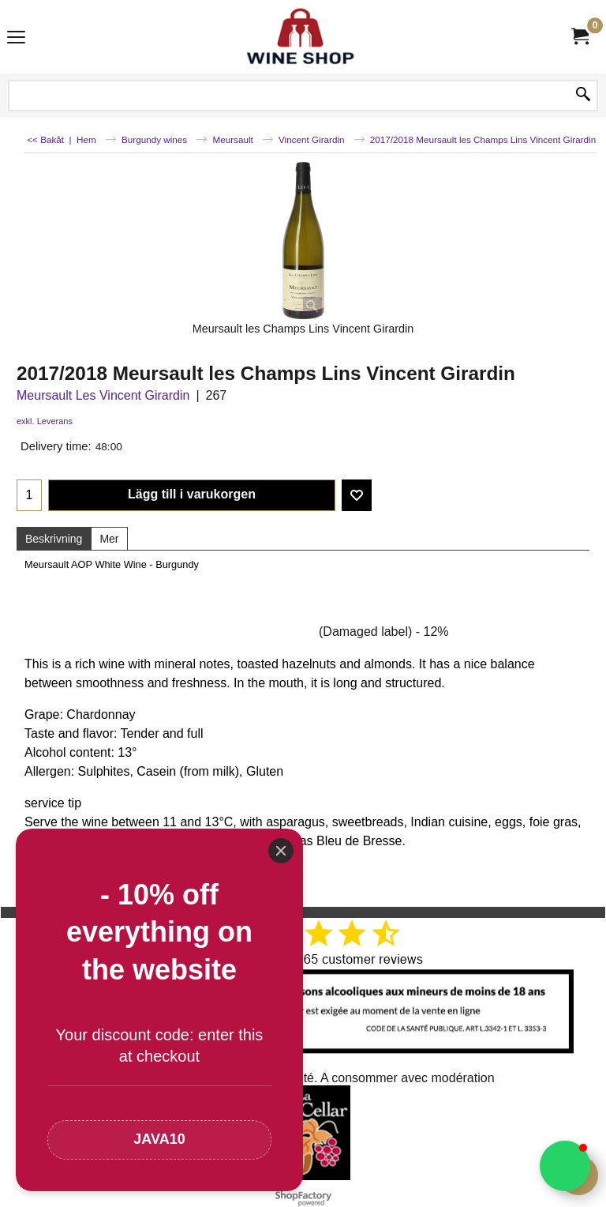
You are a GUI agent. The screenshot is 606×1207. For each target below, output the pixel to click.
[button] (565, 1166)
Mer (108, 538)
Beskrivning (53, 538)
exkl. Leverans (45, 421)
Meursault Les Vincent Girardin (103, 395)
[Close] (281, 850)
